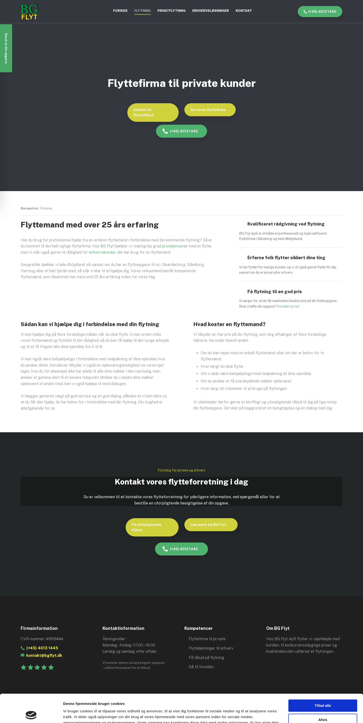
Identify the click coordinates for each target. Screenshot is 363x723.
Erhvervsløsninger (210, 11)
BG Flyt (107, 246)
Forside (120, 11)
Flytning (142, 11)
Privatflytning (171, 11)
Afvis (322, 691)
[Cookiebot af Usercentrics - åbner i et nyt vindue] (31, 713)
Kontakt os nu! (288, 306)
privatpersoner (175, 246)
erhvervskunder (102, 252)
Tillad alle (323, 677)
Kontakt (244, 11)
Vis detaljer (73, 713)
